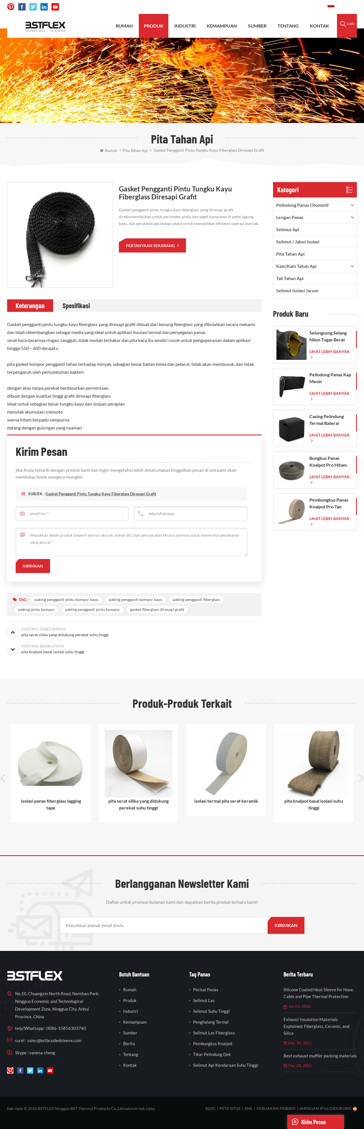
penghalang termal (211, 1021)
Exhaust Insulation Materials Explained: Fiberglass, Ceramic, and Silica (316, 1026)
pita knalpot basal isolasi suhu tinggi (313, 804)
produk (153, 25)
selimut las (204, 1000)
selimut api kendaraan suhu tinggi (225, 1065)
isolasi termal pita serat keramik (226, 801)
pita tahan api (290, 253)
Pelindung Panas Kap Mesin (330, 378)
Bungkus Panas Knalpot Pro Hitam (328, 461)
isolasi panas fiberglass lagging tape (51, 804)
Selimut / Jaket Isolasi (297, 241)
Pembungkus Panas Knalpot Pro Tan (328, 503)
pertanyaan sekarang (151, 245)
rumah (124, 25)
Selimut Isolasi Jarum (297, 290)
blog (210, 1108)
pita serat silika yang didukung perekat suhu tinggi (138, 804)
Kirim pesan (306, 1122)
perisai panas (205, 989)
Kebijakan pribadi (276, 1108)
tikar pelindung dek (212, 1054)
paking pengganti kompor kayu (135, 599)
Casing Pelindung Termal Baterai (326, 420)
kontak (319, 25)
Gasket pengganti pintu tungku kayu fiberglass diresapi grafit (101, 502)
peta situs (230, 1108)
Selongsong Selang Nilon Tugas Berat (328, 336)
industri (130, 1011)
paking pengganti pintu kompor (92, 609)
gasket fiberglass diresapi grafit (157, 609)
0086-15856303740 (302, 7)
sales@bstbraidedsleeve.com (244, 7)
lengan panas (289, 217)
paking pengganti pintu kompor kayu (66, 599)
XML (248, 1108)
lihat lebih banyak (329, 351)
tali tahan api (289, 278)
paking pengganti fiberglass (196, 599)
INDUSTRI (185, 25)
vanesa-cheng (42, 1052)
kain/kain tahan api (296, 266)
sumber (257, 25)
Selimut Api (287, 229)
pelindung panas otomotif (302, 205)
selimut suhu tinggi (211, 1011)
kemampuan (222, 25)
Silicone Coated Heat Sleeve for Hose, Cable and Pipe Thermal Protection (319, 993)
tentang (288, 25)
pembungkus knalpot (213, 1043)
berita (129, 1043)
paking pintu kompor (36, 609)
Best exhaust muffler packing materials (320, 1055)
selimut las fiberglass (214, 1032)
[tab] (30, 305)
